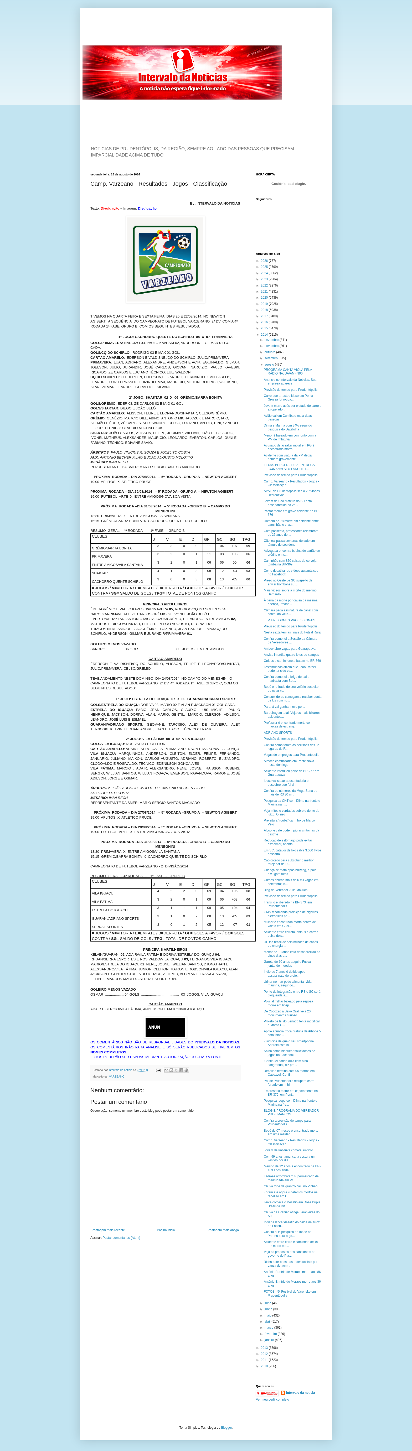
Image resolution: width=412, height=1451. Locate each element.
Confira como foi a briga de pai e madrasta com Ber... (286, 678)
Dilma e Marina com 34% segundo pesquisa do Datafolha (288, 427)
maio (268, 1315)
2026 (265, 261)
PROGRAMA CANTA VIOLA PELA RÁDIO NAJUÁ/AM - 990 (288, 371)
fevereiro (271, 1334)
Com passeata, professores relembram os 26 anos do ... (291, 533)
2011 (265, 1360)
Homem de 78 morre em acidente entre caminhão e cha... (291, 523)
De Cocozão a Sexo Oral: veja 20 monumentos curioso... (287, 1013)
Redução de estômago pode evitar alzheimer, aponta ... (288, 842)
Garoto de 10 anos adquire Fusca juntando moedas (287, 963)
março (269, 1327)
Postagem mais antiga (223, 1230)
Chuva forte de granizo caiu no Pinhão (290, 1186)
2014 (265, 334)
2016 (265, 322)
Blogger (226, 1427)
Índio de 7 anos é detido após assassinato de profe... (284, 973)
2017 (265, 316)
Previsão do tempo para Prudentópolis (290, 390)
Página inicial (166, 1230)
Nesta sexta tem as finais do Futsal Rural (292, 632)
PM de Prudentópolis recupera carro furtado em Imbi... (289, 1082)
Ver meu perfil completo (272, 1399)
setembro (272, 358)
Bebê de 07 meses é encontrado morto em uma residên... (291, 1132)
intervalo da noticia (121, 1070)
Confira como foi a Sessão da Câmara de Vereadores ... (290, 640)
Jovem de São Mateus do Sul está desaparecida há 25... (288, 503)
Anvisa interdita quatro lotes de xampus (291, 655)
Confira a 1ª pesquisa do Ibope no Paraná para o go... (287, 1233)
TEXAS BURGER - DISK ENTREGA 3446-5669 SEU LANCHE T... (289, 467)
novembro (272, 346)
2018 (265, 310)
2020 (265, 297)
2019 (265, 304)
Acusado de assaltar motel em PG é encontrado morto (289, 447)
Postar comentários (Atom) (121, 1238)
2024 (265, 273)
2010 (265, 1366)
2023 (265, 279)
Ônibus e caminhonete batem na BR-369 (292, 661)
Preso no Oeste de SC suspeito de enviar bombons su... (288, 582)
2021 (265, 291)
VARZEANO (117, 1076)
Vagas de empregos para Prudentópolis (291, 755)
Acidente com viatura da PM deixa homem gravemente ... (288, 457)
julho (268, 1303)
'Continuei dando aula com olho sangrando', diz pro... (286, 1063)
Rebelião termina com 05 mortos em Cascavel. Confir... (289, 1072)
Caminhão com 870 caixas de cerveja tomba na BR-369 (290, 562)
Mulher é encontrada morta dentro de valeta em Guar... (290, 924)
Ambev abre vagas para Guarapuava (290, 649)
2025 (265, 267)
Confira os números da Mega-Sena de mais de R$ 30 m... (290, 792)
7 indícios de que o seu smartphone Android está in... (289, 1043)
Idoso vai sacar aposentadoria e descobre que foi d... (286, 782)
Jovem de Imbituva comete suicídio (288, 1150)
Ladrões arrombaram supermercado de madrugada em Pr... (291, 1178)
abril (268, 1321)
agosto (270, 364)
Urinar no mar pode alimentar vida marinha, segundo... (287, 983)
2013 (265, 1348)
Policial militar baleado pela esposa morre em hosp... (288, 1003)
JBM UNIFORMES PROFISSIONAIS (289, 620)
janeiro (270, 1340)
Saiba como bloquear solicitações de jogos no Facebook (289, 1053)
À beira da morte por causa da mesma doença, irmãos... (290, 602)
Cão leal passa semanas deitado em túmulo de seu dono (289, 542)
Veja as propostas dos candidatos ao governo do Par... (289, 1253)
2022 (265, 285)
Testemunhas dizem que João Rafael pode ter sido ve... (290, 669)
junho (269, 1309)
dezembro (272, 340)
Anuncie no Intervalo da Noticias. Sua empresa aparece (290, 381)
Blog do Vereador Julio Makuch (285, 890)
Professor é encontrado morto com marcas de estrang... (288, 724)
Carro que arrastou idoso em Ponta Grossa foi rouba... (288, 397)
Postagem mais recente (108, 1230)
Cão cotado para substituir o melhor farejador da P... (289, 862)
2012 (265, 1354)
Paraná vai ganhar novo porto (284, 707)
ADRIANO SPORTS (278, 733)
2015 (265, 328)
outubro (270, 352)
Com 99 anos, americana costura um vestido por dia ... (290, 1158)
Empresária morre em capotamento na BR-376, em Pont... (291, 1092)
